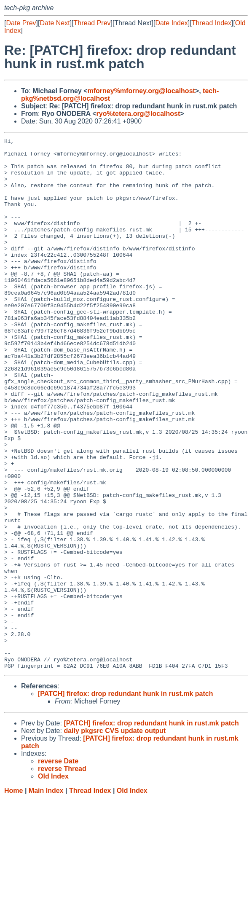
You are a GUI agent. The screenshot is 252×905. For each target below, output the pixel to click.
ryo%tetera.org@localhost (138, 113)
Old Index (132, 896)
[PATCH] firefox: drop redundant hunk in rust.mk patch (125, 799)
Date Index (171, 23)
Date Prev (21, 23)
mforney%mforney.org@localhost (141, 90)
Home (13, 896)
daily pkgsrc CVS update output (115, 837)
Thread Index (211, 23)
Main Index (46, 896)
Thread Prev (92, 23)
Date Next (55, 23)
